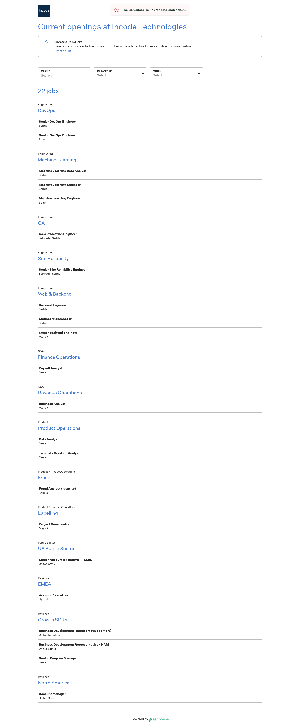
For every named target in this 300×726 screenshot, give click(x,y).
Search (45, 70)
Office (157, 70)
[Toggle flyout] (143, 73)
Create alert (62, 51)
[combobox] (97, 75)
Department (104, 70)
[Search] (64, 76)
